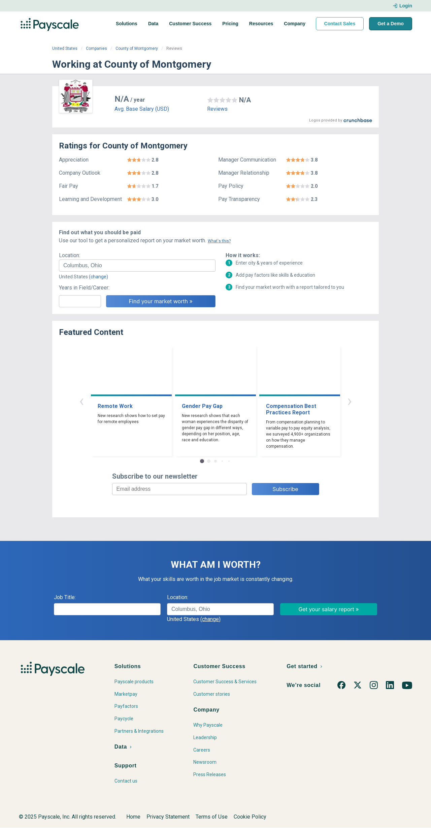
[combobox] (137, 266)
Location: (69, 255)
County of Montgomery (136, 48)
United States (64, 48)
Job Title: (65, 597)
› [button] (349, 400)
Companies (96, 48)
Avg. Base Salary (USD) (141, 109)
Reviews (217, 109)
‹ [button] (81, 400)
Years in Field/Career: (84, 287)
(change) (98, 276)
